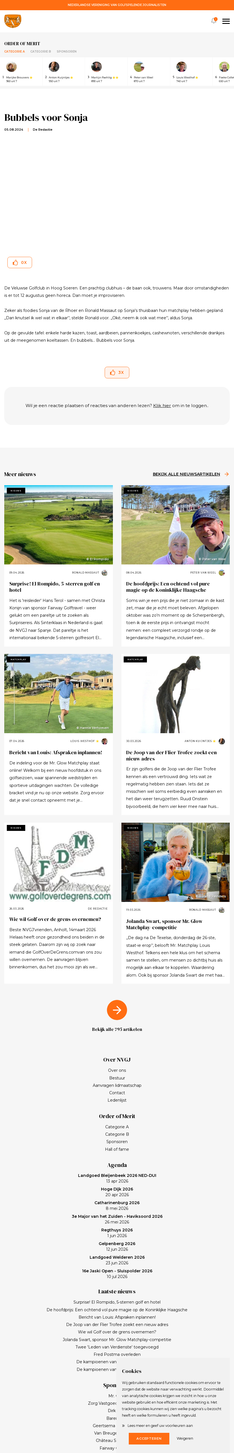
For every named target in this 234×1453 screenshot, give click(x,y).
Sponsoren (67, 51)
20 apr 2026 (117, 1192)
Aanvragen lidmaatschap (117, 1085)
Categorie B (40, 51)
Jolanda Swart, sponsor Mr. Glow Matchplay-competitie (164, 924)
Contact (117, 1092)
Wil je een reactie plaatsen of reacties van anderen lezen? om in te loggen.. (117, 405)
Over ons (117, 1070)
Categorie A (14, 51)
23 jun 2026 (117, 1260)
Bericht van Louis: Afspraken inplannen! (55, 752)
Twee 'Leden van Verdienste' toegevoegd (117, 1347)
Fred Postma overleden (117, 1354)
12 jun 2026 (117, 1246)
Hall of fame (117, 1149)
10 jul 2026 (117, 1273)
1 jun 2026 (117, 1232)
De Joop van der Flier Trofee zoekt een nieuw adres (171, 755)
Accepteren (149, 1439)
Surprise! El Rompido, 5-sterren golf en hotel (54, 586)
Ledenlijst (117, 1100)
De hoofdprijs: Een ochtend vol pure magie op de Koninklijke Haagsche (168, 586)
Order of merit (22, 43)
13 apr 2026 (117, 1178)
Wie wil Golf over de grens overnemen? (55, 919)
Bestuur (117, 1078)
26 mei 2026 (117, 1219)
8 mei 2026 (117, 1205)
